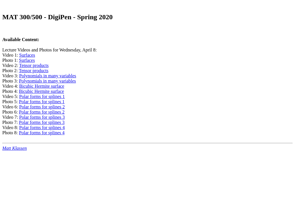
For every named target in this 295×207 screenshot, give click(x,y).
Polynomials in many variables (47, 75)
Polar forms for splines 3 (42, 117)
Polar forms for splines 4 (42, 127)
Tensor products (33, 65)
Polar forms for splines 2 (42, 106)
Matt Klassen (14, 148)
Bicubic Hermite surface (41, 86)
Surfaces (27, 55)
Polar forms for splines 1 (42, 96)
